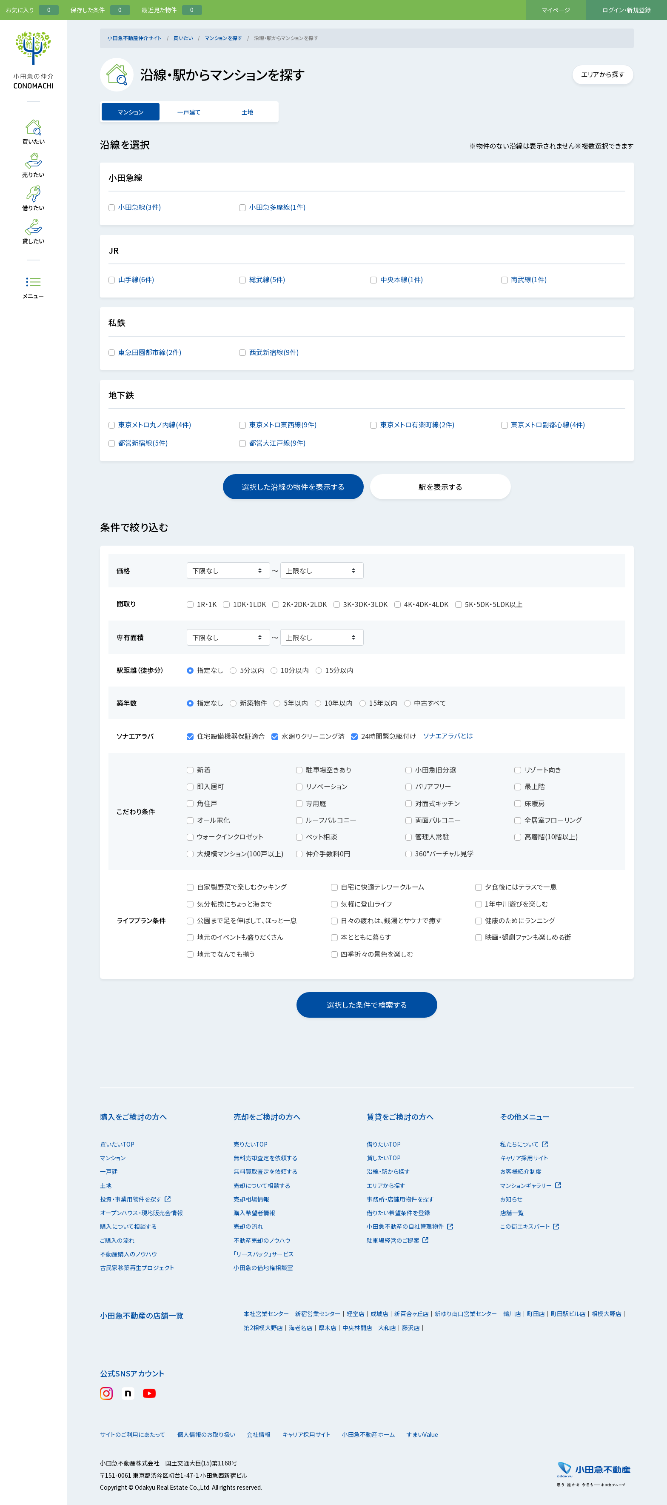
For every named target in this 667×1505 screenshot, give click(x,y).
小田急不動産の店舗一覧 (142, 1315)
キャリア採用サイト (524, 1157)
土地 (247, 112)
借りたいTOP (384, 1144)
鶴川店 (512, 1313)
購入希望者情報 (254, 1212)
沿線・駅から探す (388, 1171)
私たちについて (524, 1144)
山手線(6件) (136, 279)
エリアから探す (598, 74)
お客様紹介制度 (521, 1171)
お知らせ (511, 1199)
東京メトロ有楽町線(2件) (417, 424)
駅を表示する (440, 486)
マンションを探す (223, 37)
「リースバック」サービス (264, 1254)
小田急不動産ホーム (390, 1434)
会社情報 (272, 1434)
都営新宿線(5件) (143, 443)
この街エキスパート (529, 1226)
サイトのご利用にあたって (132, 1434)
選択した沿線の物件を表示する (293, 486)
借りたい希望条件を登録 (398, 1212)
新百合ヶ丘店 (411, 1313)
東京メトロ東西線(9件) (283, 424)
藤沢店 (411, 1327)
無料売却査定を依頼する (266, 1157)
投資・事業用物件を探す (135, 1199)
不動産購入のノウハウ (128, 1254)
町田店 (536, 1313)
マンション (112, 1157)
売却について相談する (262, 1185)
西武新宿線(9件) (274, 352)
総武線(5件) (267, 279)
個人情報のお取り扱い (210, 1434)
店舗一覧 (512, 1212)
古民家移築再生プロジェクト (137, 1267)
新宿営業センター (318, 1313)
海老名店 (301, 1327)
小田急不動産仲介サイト (135, 37)
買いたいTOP (117, 1144)
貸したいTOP (384, 1157)
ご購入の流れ (117, 1240)
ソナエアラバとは (453, 736)
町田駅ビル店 (568, 1313)
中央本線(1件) (401, 279)
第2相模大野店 (263, 1327)
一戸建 (109, 1171)
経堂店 (356, 1313)
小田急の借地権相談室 (263, 1267)
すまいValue (453, 1434)
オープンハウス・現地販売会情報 (141, 1212)
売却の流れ (248, 1226)
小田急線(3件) (139, 207)
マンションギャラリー (530, 1185)
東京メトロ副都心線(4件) (548, 424)
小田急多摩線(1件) (277, 207)
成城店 (379, 1313)
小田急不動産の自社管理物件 (410, 1226)
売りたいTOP (251, 1144)
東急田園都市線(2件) (150, 352)
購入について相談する (128, 1226)
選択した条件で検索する (367, 1004)
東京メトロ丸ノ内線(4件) (154, 424)
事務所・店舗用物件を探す (400, 1199)
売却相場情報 (251, 1199)
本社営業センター (266, 1313)
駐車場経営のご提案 (397, 1240)
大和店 (387, 1327)
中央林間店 (357, 1327)
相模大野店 (606, 1313)
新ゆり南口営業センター (466, 1313)
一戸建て (189, 112)
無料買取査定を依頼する (266, 1171)
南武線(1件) (529, 279)
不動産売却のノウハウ (262, 1240)
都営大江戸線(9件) (277, 443)
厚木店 (327, 1327)
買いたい (183, 37)
